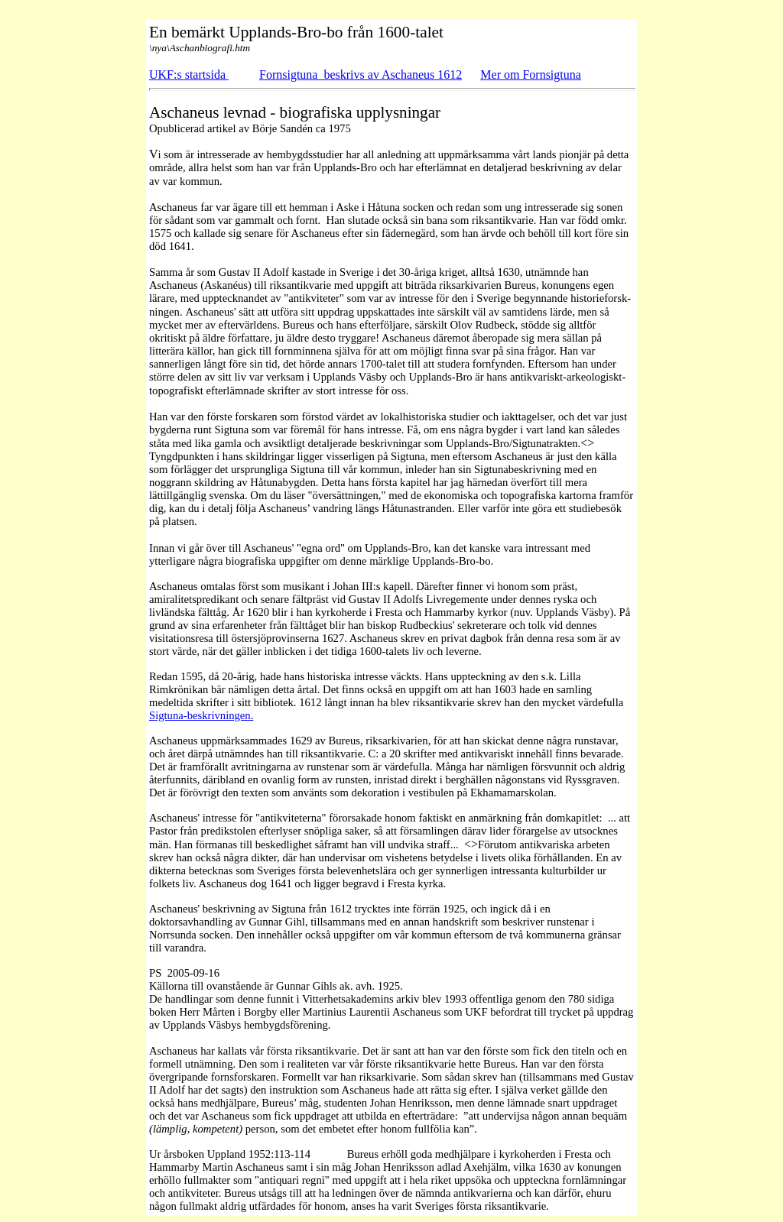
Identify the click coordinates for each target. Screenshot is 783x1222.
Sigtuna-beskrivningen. (201, 715)
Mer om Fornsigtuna (530, 74)
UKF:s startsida (189, 74)
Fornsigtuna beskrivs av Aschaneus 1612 (360, 74)
